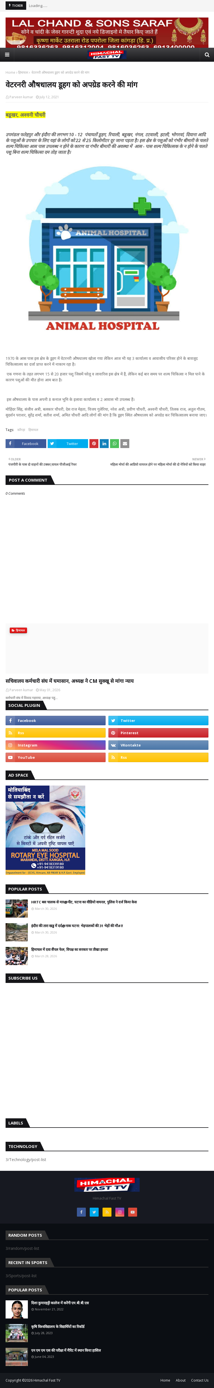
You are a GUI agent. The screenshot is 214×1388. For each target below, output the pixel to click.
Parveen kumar (21, 97)
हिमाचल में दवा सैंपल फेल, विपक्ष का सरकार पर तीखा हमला (69, 949)
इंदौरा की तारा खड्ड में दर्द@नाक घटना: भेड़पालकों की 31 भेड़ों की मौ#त (77, 925)
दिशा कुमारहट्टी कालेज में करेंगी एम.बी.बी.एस (60, 1302)
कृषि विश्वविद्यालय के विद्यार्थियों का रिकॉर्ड (57, 1326)
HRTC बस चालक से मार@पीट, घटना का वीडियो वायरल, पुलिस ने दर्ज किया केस (84, 901)
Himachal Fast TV (46, 1380)
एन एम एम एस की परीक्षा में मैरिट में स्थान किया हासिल (66, 1350)
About (181, 1380)
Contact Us (199, 1380)
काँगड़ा (21, 429)
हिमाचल (23, 72)
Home (10, 72)
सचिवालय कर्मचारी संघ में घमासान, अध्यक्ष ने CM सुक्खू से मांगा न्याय (69, 681)
